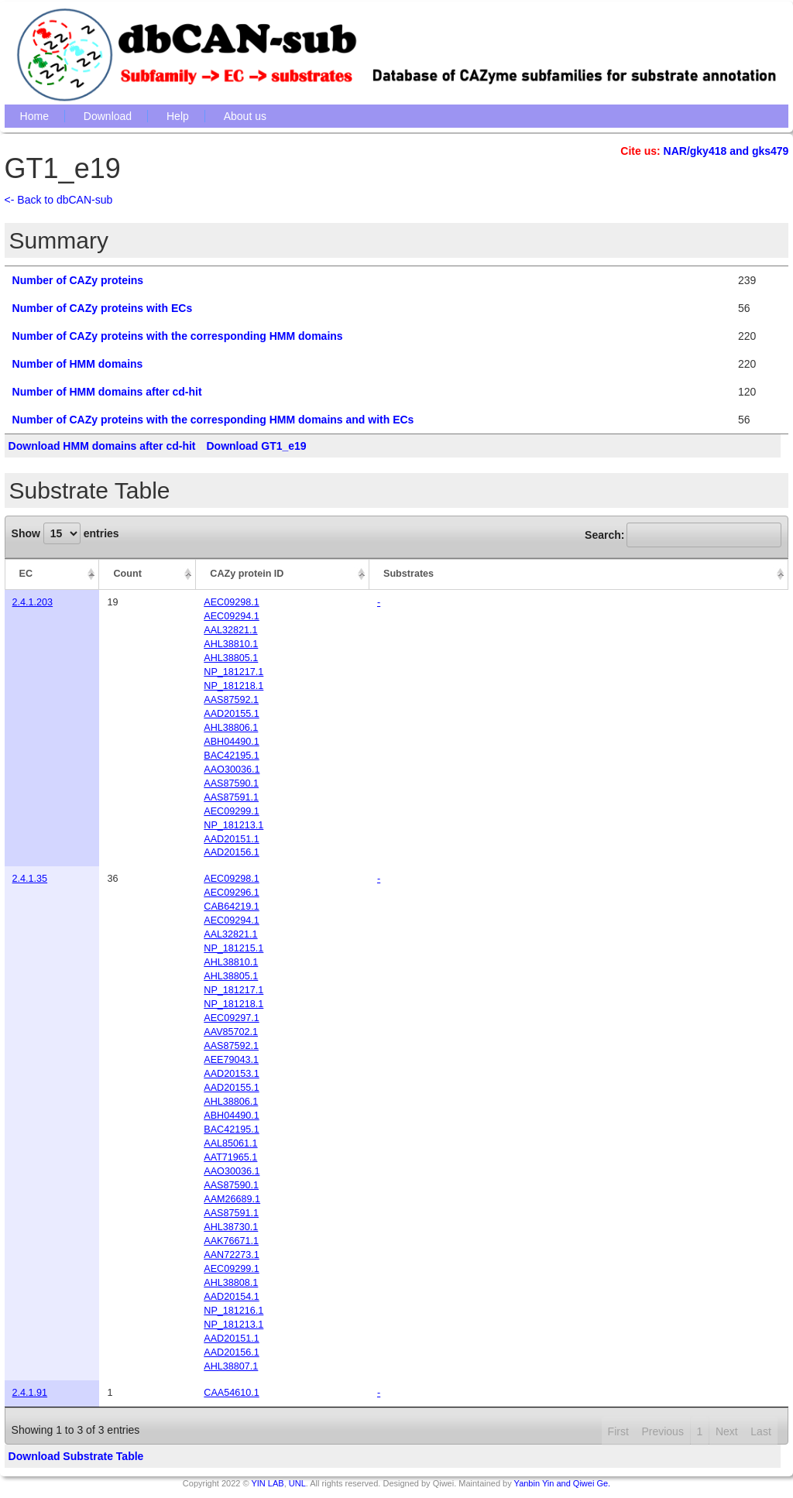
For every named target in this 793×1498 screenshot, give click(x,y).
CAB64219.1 (231, 906)
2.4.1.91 (30, 1392)
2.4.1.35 (30, 878)
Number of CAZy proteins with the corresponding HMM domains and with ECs (213, 419)
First (618, 1431)
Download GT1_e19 (256, 446)
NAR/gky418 (695, 151)
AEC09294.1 (231, 616)
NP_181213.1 (233, 825)
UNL (297, 1483)
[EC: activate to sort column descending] (52, 574)
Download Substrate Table (76, 1456)
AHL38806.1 (231, 727)
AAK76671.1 (231, 1241)
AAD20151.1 (231, 839)
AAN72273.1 (231, 1254)
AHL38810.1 (231, 644)
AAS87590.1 (231, 783)
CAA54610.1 (231, 1392)
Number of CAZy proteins (78, 280)
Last (760, 1431)
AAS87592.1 (231, 699)
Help (177, 116)
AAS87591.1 (231, 797)
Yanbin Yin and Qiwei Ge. (562, 1483)
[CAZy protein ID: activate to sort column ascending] (282, 574)
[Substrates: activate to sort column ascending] (578, 574)
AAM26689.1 (232, 1199)
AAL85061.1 (230, 1143)
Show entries (65, 533)
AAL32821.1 (230, 630)
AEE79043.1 (231, 1059)
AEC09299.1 (231, 811)
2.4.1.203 (32, 602)
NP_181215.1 (233, 948)
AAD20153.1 (231, 1073)
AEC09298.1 (231, 602)
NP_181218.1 (233, 685)
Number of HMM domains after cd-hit (107, 392)
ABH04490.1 (231, 741)
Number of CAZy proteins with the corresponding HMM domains (177, 336)
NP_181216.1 (233, 1310)
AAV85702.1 (231, 1032)
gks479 (770, 151)
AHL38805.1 (231, 658)
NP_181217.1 (233, 672)
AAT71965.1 (230, 1157)
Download (108, 116)
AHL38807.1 (231, 1366)
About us (245, 116)
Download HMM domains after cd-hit (102, 446)
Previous (662, 1431)
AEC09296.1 (231, 892)
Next (727, 1431)
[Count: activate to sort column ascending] (147, 574)
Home (34, 116)
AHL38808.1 (231, 1282)
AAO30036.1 (231, 769)
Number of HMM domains (77, 364)
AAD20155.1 (231, 713)
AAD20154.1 (231, 1296)
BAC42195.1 (231, 755)
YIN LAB (267, 1483)
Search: (683, 535)
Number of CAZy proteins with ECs (102, 308)
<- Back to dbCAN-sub (59, 200)
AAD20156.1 (231, 852)
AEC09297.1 (231, 1018)
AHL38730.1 (231, 1227)
